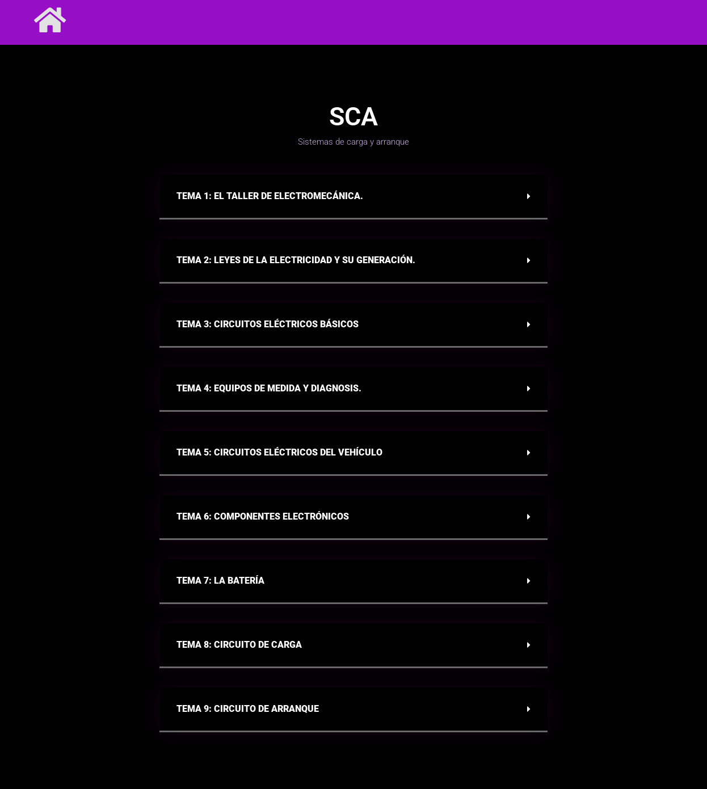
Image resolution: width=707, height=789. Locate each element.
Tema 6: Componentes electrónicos (262, 516)
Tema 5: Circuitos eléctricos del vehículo (279, 452)
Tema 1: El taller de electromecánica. (269, 196)
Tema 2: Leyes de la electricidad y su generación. (295, 260)
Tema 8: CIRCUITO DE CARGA (239, 644)
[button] (353, 197)
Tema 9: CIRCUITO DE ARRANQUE (247, 708)
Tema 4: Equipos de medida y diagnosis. (268, 388)
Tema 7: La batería (220, 580)
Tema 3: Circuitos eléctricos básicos (267, 324)
